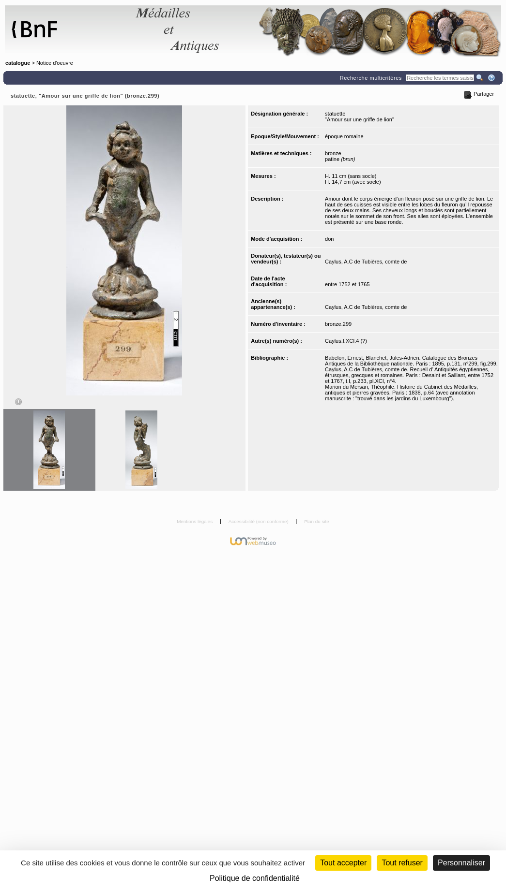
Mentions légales (195, 521)
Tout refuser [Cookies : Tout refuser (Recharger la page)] (402, 863)
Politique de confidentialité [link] (255, 878)
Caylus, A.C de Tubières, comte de (366, 261)
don (329, 239)
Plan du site (316, 521)
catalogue (17, 63)
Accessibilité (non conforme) (259, 521)
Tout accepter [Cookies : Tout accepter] (343, 863)
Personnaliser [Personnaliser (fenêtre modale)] (461, 863)
